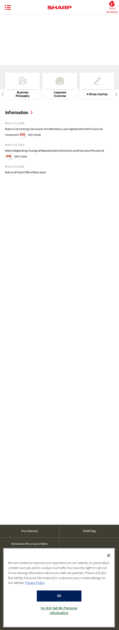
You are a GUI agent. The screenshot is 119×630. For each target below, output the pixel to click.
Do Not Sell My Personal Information (59, 616)
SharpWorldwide (112, 7)
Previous (3, 94)
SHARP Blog (89, 531)
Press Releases (29, 531)
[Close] (108, 561)
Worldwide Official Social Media (29, 544)
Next (116, 94)
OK (59, 601)
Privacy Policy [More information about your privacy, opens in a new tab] (35, 588)
